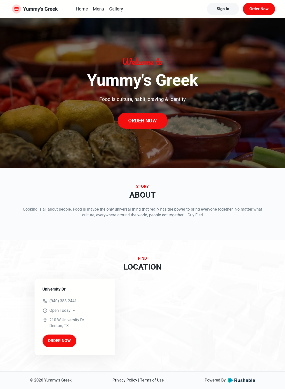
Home (82, 8)
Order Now (258, 8)
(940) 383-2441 (63, 301)
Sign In (223, 8)
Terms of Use (152, 380)
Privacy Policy (125, 380)
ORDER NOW (142, 121)
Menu (98, 8)
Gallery (116, 8)
